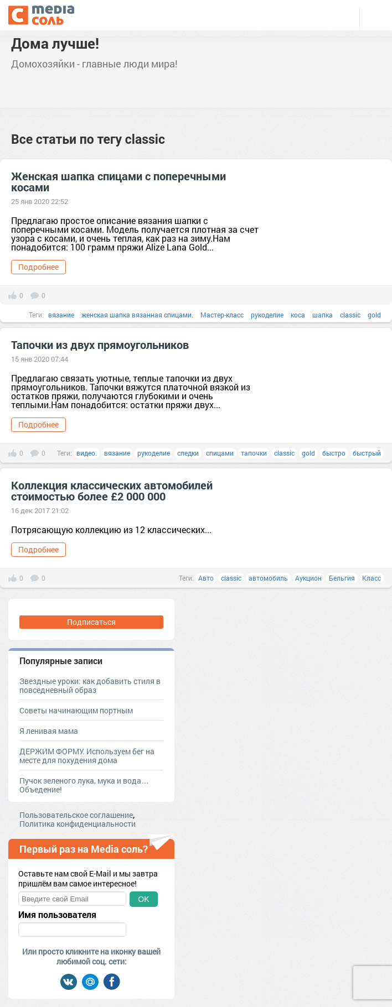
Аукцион (308, 577)
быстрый (367, 452)
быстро (333, 452)
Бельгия (342, 577)
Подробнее (38, 267)
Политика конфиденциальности (77, 823)
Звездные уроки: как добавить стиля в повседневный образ (90, 685)
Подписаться (91, 622)
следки (188, 452)
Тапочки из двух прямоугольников (100, 344)
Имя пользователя (57, 915)
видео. (86, 452)
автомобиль (268, 577)
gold (374, 314)
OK (143, 899)
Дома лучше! (55, 43)
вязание (61, 314)
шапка (322, 314)
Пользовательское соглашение (76, 815)
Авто (206, 577)
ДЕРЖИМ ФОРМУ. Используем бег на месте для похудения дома (86, 755)
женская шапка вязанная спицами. (137, 314)
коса (298, 314)
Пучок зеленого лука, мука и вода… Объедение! (84, 785)
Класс (371, 577)
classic (350, 314)
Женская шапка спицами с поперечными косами (118, 181)
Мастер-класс (222, 314)
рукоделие (267, 314)
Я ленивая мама (48, 731)
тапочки (254, 452)
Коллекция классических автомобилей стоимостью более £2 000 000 (112, 490)
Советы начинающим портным (76, 710)
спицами (220, 452)
